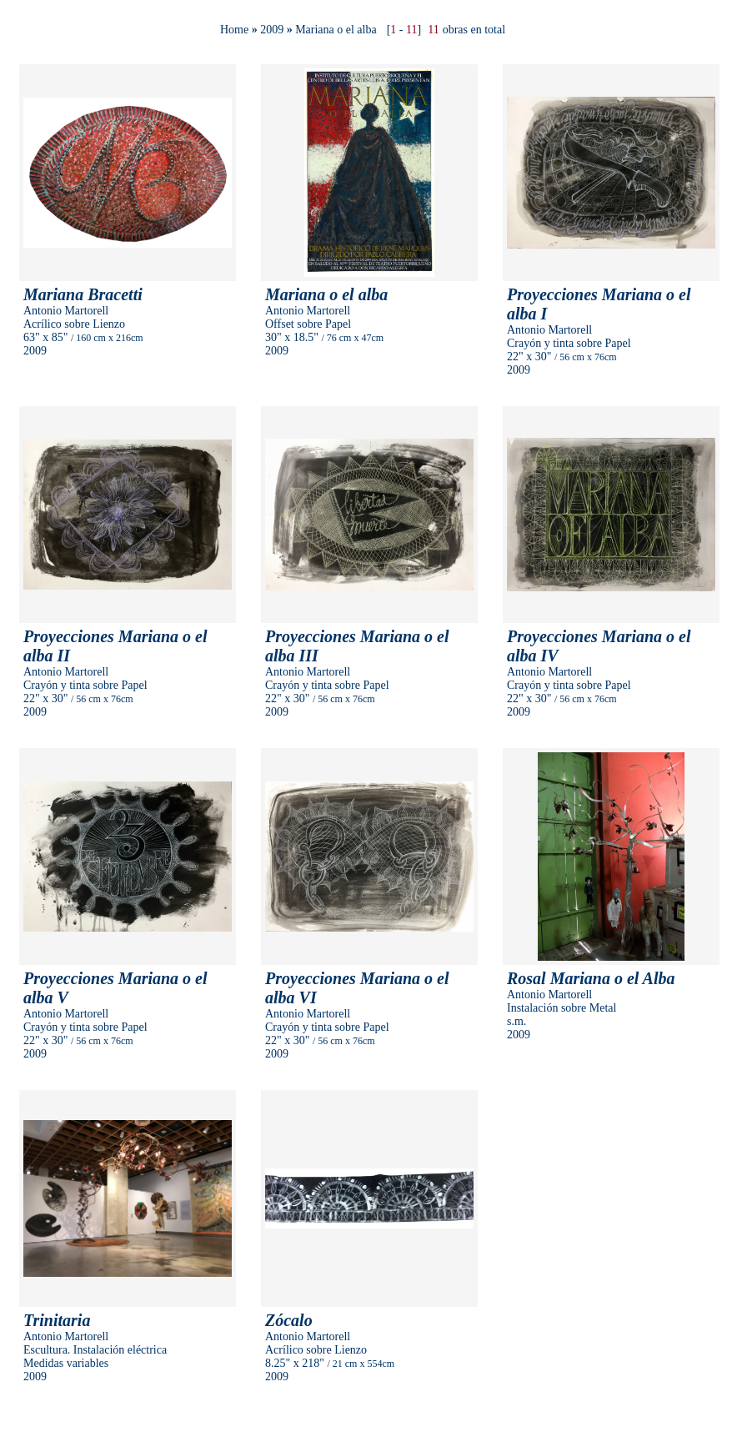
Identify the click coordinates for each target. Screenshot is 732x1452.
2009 (271, 29)
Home (234, 29)
